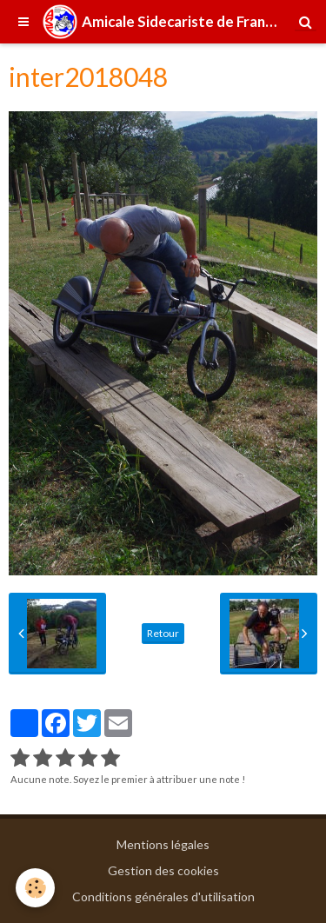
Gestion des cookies (163, 870)
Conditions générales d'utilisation (163, 896)
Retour (163, 633)
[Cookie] (35, 887)
